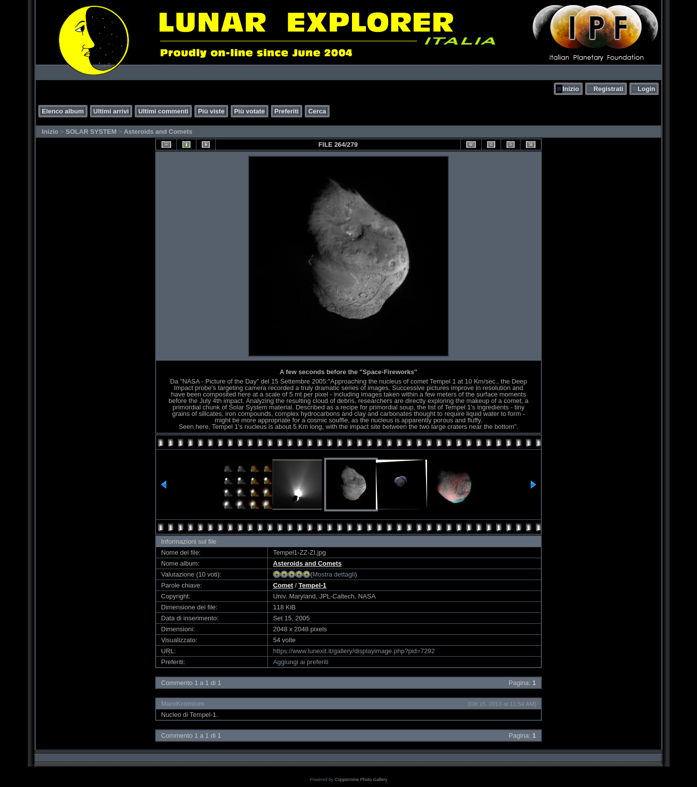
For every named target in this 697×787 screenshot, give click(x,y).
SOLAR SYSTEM (91, 131)
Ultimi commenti (163, 111)
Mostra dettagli (334, 574)
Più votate (249, 111)
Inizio (570, 89)
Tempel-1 (312, 585)
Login (646, 89)
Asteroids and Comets (158, 131)
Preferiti (286, 111)
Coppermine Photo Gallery (361, 779)
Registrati (608, 89)
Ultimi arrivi (111, 111)
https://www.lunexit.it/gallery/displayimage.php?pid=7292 (354, 651)
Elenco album (63, 111)
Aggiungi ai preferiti (300, 662)
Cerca (317, 111)
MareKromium (182, 703)
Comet (283, 585)
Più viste (211, 111)
